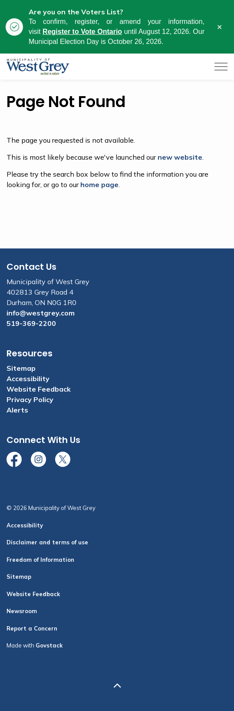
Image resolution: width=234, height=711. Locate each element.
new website (180, 157)
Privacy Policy (30, 399)
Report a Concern (32, 628)
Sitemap (21, 368)
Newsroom (22, 610)
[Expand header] (221, 67)
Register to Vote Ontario (82, 31)
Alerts (17, 410)
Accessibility (28, 378)
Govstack (49, 645)
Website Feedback (39, 389)
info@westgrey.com (41, 313)
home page (99, 184)
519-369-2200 (31, 323)
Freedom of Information (40, 559)
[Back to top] (117, 686)
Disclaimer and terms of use (47, 542)
